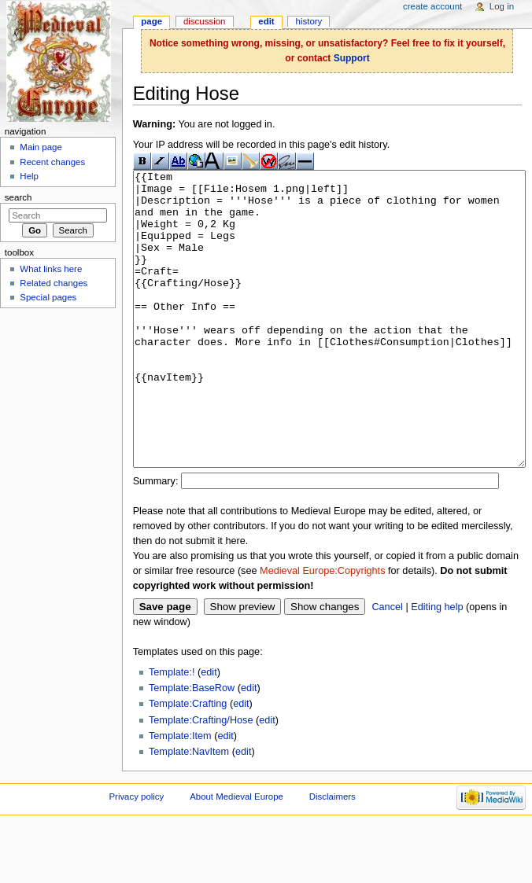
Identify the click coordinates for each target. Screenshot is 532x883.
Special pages (48, 297)
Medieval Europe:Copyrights (322, 629)
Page (151, 21)
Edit (266, 21)
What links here (51, 269)
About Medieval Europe (236, 855)
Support (352, 58)
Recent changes (52, 162)
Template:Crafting (188, 762)
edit (208, 731)
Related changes (53, 283)
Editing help (437, 665)
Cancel (387, 665)
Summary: (156, 540)
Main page (41, 147)
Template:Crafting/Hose (201, 779)
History (309, 21)
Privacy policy (136, 855)
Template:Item (180, 794)
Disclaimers (332, 855)
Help (29, 176)
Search (18, 197)
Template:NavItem (189, 810)
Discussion (204, 21)
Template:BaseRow (192, 746)
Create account (432, 6)
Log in (502, 6)
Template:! (172, 731)
